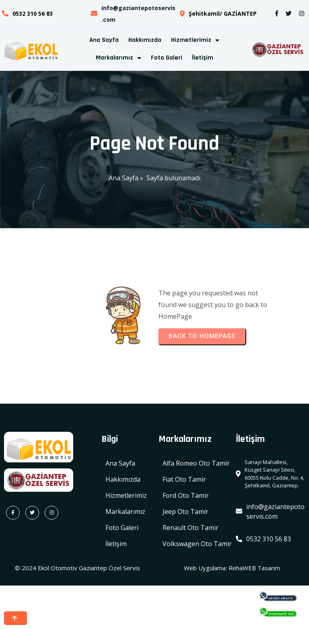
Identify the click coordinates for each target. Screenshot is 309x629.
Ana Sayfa (123, 178)
